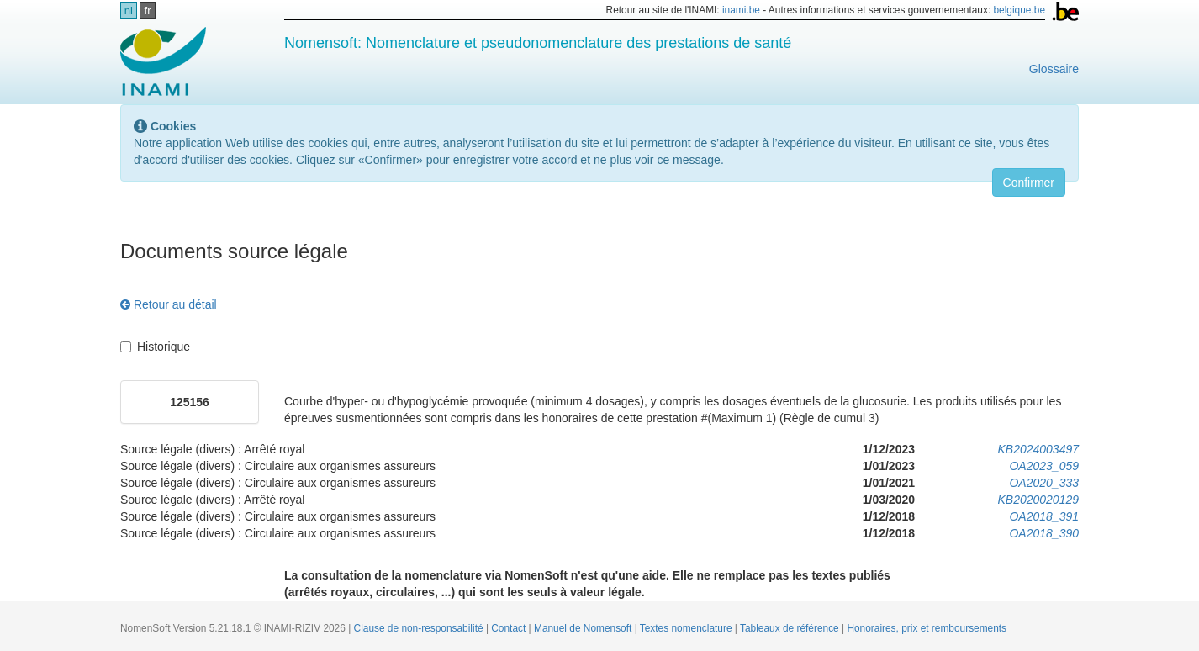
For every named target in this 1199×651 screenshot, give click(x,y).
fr (148, 10)
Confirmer (1028, 182)
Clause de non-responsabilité (420, 628)
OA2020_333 (1044, 483)
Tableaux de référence (791, 628)
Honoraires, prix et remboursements (926, 628)
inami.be (741, 10)
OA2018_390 (1044, 533)
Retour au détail (168, 304)
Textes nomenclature (687, 628)
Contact (509, 628)
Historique (155, 346)
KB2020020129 (1038, 499)
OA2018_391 (1044, 516)
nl (128, 10)
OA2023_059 (1044, 466)
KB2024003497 (1038, 449)
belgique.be (1020, 10)
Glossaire (1054, 69)
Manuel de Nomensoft (584, 628)
